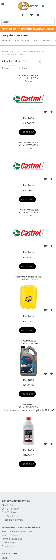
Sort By (16, 61)
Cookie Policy (9, 542)
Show (5, 68)
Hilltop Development (12, 519)
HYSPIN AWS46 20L (28, 142)
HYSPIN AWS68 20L (29, 210)
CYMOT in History (11, 508)
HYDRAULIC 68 (28, 341)
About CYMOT (9, 505)
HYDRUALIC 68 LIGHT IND (29, 277)
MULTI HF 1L (29, 404)
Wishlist (31, 15)
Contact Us (7, 546)
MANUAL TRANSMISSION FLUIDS (19, 40)
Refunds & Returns (11, 535)
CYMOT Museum (10, 512)
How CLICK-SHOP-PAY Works (17, 531)
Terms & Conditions (12, 539)
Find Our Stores (10, 516)
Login (23, 15)
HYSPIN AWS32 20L (28, 75)
